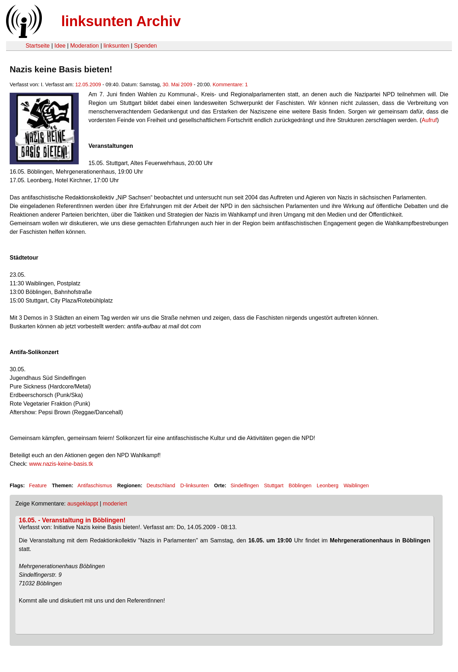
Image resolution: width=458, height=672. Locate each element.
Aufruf (429, 120)
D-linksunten (194, 485)
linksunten (116, 46)
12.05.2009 (88, 84)
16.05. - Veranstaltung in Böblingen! (72, 520)
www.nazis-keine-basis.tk (61, 464)
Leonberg (327, 485)
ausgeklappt (82, 504)
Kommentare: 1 (230, 84)
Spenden (145, 46)
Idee (59, 46)
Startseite (37, 46)
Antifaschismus (94, 485)
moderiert (115, 504)
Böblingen (300, 485)
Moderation (84, 46)
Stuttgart (273, 485)
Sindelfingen (244, 485)
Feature (38, 485)
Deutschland (160, 485)
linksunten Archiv (121, 21)
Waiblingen (356, 485)
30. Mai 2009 (177, 84)
